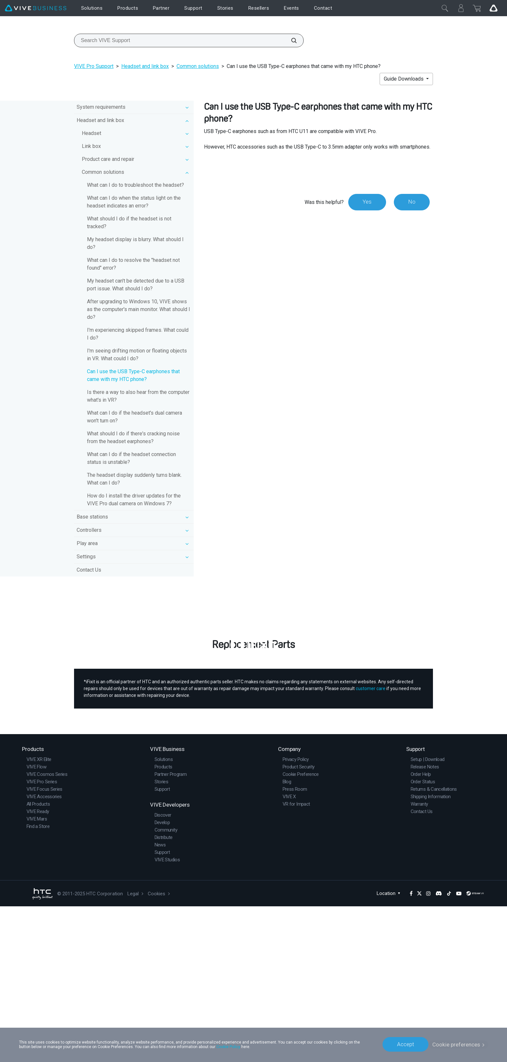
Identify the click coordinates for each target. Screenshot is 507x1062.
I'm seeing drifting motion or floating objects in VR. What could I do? (137, 355)
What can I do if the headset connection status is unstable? (131, 458)
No (411, 202)
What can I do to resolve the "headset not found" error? (133, 264)
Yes (366, 202)
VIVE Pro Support (93, 66)
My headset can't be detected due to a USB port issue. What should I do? (135, 285)
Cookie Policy (228, 1046)
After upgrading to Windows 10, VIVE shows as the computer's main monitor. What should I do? (138, 309)
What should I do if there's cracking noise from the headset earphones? (133, 437)
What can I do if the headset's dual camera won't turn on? (134, 417)
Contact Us (89, 570)
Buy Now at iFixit (253, 773)
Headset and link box (145, 66)
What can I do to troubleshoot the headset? (135, 185)
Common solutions (198, 66)
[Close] (445, 8)
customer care (370, 844)
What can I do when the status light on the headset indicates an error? (134, 202)
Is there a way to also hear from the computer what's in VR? (138, 396)
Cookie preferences (456, 1044)
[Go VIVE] (493, 8)
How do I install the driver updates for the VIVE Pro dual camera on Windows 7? (134, 500)
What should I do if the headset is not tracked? (129, 222)
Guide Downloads (404, 79)
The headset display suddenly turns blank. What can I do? (134, 479)
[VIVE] (35, 8)
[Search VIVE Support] (290, 40)
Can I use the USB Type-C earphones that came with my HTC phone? (133, 375)
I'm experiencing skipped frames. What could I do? (138, 334)
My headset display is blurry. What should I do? (135, 243)
